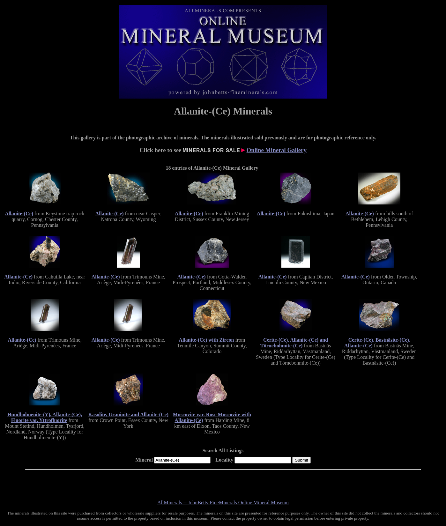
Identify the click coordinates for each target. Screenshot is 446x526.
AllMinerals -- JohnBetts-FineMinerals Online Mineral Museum (223, 502)
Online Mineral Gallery (277, 150)
